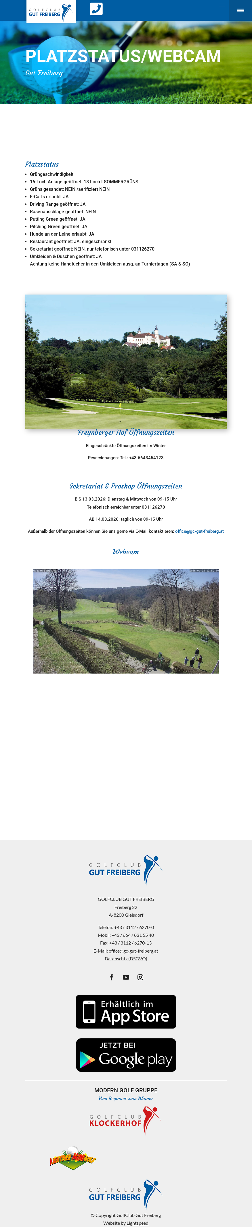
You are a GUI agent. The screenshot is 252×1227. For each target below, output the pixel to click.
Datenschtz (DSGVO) (126, 958)
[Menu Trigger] (240, 10)
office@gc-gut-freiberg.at (199, 531)
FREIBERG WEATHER (126, 703)
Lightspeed (137, 1223)
